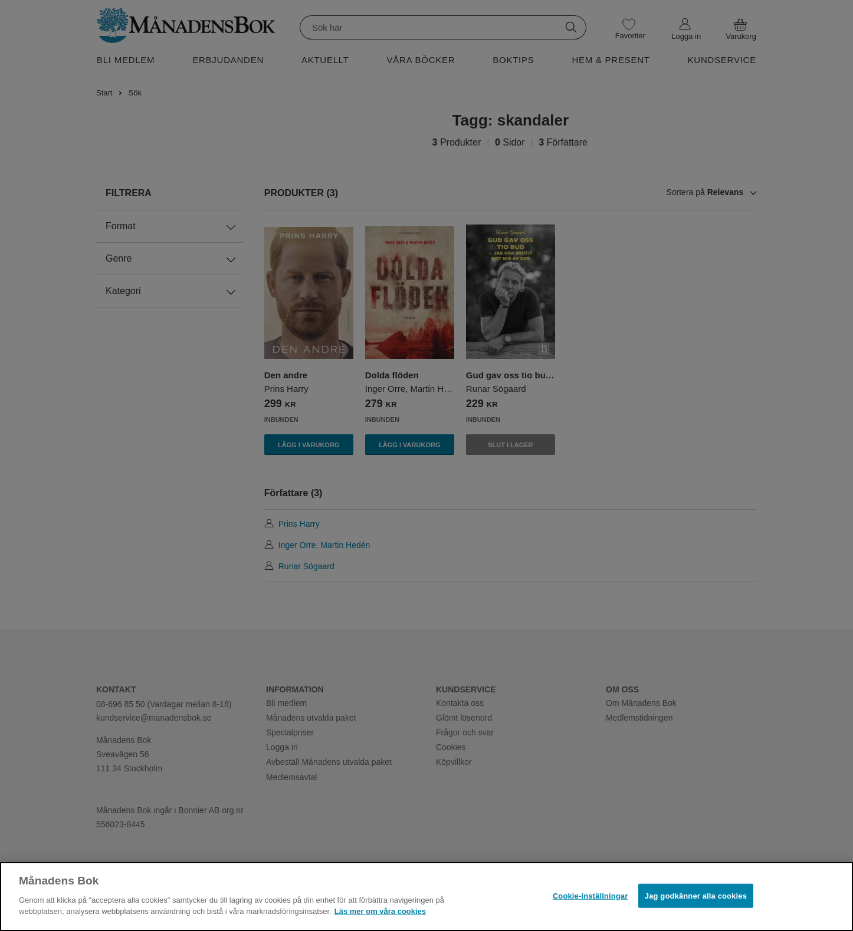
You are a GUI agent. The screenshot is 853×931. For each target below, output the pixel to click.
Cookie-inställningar (590, 895)
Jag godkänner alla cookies (696, 895)
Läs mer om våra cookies (380, 911)
